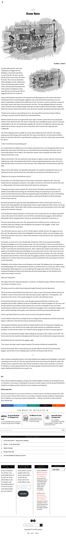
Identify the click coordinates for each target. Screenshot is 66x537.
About (32, 533)
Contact (37, 533)
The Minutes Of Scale (35, 415)
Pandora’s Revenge (8, 448)
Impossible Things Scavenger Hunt (56, 416)
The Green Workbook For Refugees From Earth (10, 417)
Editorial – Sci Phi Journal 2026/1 (12, 444)
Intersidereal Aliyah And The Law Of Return (42, 474)
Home (28, 533)
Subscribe (23, 494)
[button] (63, 430)
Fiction (33, 10)
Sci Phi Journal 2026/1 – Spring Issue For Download (16, 440)
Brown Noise (33, 13)
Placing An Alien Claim (9, 452)
